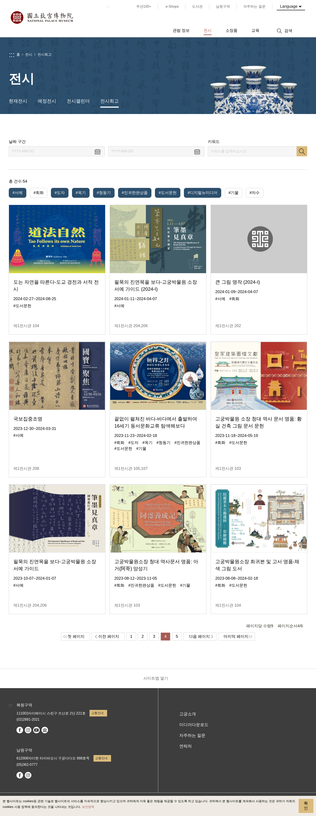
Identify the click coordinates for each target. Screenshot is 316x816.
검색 (302, 151)
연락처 (185, 746)
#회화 (39, 193)
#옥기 (81, 193)
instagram (28, 730)
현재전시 (18, 100)
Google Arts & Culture (44, 730)
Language (289, 6)
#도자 (60, 193)
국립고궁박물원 (42, 17)
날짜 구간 (17, 141)
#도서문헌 (168, 193)
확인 (306, 805)
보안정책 (88, 807)
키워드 (214, 141)
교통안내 (97, 713)
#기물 (233, 193)
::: (108, 6)
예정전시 (47, 100)
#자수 (255, 193)
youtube (36, 730)
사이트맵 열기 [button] (155, 678)
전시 (28, 54)
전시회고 (45, 54)
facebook (19, 730)
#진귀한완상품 (135, 193)
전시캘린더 (78, 100)
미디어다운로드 (193, 724)
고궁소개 (187, 714)
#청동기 (104, 193)
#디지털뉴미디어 (202, 193)
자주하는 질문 (192, 735)
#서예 (18, 193)
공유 (264, 126)
